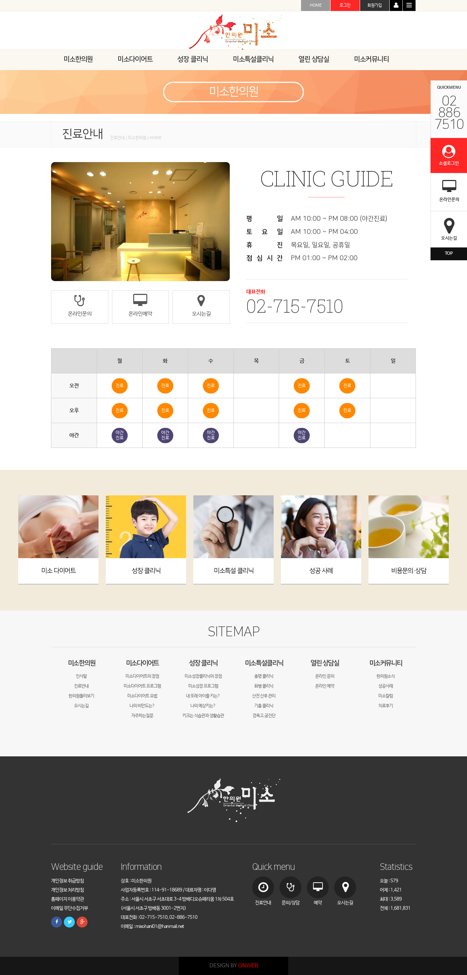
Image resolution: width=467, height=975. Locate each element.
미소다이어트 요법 (142, 696)
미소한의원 (81, 663)
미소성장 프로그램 (203, 686)
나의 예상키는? (203, 706)
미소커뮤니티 (385, 663)
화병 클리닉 (263, 686)
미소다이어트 (142, 663)
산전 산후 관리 (263, 696)
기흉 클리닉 (263, 706)
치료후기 (385, 706)
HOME (316, 5)
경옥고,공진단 (263, 715)
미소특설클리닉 (264, 663)
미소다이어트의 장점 (142, 676)
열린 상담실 (324, 663)
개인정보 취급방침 (67, 881)
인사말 (81, 676)
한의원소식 (386, 676)
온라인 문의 (324, 676)
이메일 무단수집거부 (69, 908)
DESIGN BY (233, 966)
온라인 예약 (324, 686)
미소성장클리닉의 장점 (203, 676)
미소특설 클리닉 (234, 571)
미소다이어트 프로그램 (142, 686)
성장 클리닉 (146, 571)
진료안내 (81, 686)
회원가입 (374, 5)
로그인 (345, 5)
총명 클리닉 (263, 676)
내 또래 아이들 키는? (203, 696)
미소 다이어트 (58, 571)
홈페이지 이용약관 (67, 899)
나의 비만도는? (142, 706)
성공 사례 (321, 571)
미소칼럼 (385, 696)
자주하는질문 (142, 715)
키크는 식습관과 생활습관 (203, 715)
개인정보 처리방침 (67, 890)
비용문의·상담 (408, 571)
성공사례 (385, 686)
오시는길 (81, 706)
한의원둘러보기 (81, 696)
